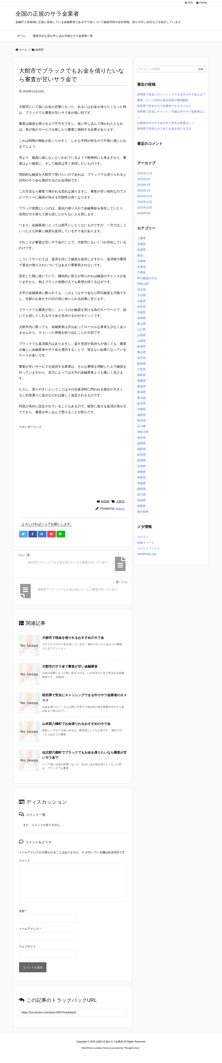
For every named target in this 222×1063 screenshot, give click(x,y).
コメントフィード (148, 548)
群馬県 (141, 460)
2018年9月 (144, 213)
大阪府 (141, 301)
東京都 (141, 397)
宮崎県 (141, 318)
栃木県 (141, 403)
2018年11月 (144, 201)
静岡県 (141, 489)
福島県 (141, 449)
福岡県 (141, 443)
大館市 (120, 501)
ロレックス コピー (69, 1055)
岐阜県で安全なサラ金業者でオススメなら (164, 105)
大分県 (141, 295)
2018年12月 (144, 196)
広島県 (141, 369)
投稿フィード (145, 542)
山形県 (141, 335)
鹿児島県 (143, 511)
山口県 (141, 329)
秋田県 (105, 501)
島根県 (141, 363)
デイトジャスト (154, 1055)
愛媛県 (141, 380)
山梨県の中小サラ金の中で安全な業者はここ (165, 123)
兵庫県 (141, 261)
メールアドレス (30, 928)
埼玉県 (141, 289)
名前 (22, 911)
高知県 (141, 500)
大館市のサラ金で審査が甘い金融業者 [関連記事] (69, 666)
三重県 (141, 238)
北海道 (141, 266)
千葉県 (141, 272)
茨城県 (141, 466)
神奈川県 (143, 432)
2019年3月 (144, 184)
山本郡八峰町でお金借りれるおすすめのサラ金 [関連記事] (76, 723)
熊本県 (141, 420)
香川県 (141, 494)
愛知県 (141, 386)
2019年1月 (144, 190)
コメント (24, 860)
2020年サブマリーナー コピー (96, 1055)
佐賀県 (141, 249)
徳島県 (141, 375)
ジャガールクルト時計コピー (129, 1055)
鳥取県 (141, 506)
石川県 (141, 426)
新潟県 (141, 392)
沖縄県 (141, 409)
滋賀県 (141, 414)
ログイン (143, 537)
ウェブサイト (27, 946)
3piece (120, 508)
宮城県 (141, 312)
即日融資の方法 (147, 278)
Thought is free (132, 1048)
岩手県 (141, 357)
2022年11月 (144, 173)
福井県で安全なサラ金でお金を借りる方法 (164, 128)
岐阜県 (141, 346)
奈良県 (141, 306)
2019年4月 (144, 179)
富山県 (141, 323)
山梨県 (141, 340)
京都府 (141, 244)
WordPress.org (146, 554)
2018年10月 (144, 207)
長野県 (141, 477)
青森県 (141, 483)
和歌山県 (143, 283)
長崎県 (141, 471)
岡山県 (141, 352)
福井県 (141, 437)
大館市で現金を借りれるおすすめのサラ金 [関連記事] (73, 637)
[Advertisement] (73, 458)
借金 (140, 255)
